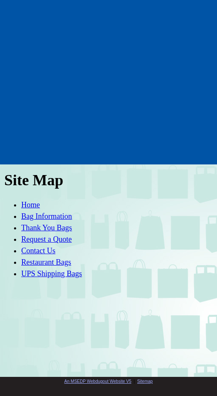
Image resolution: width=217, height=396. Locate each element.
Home (30, 205)
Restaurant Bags (46, 262)
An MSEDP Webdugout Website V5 (97, 381)
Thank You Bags (46, 227)
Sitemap (145, 381)
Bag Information (46, 216)
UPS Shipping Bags (51, 273)
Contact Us (38, 250)
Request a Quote (46, 239)
